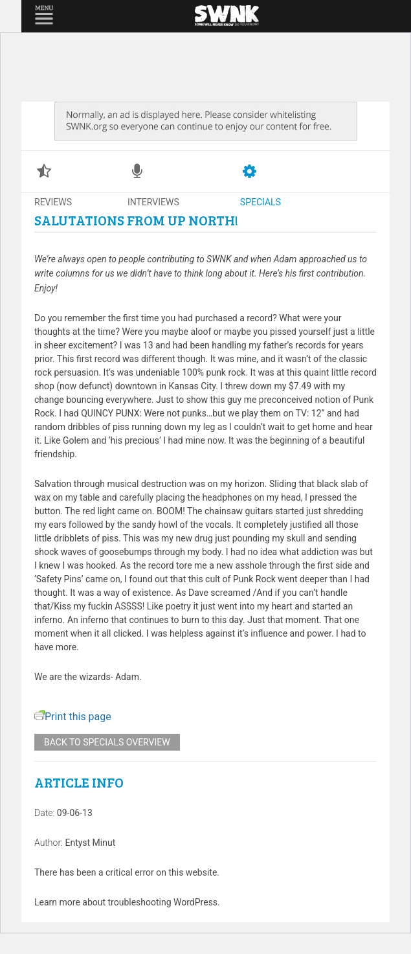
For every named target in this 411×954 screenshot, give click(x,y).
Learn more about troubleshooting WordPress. (127, 902)
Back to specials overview (107, 742)
